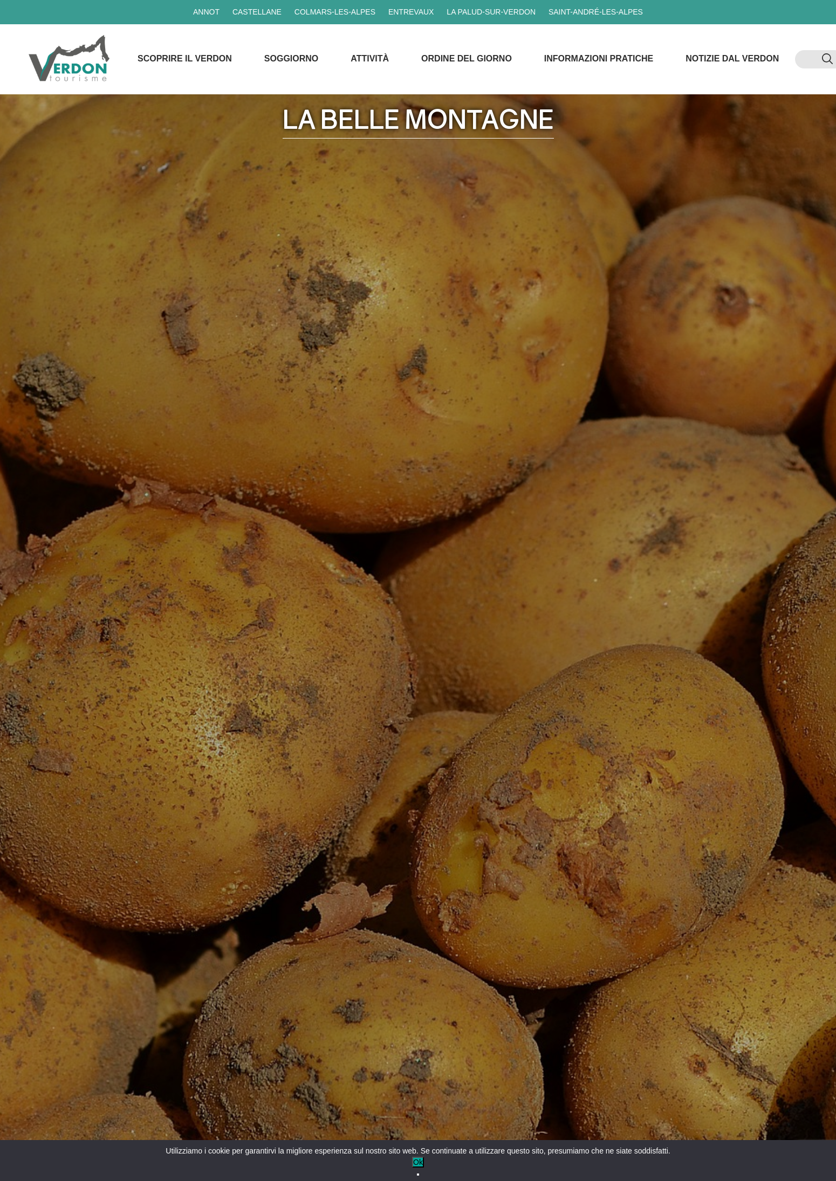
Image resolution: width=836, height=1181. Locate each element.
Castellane (257, 12)
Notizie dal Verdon (732, 58)
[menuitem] (808, 59)
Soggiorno (291, 58)
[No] (418, 1174)
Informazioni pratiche (598, 58)
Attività (370, 58)
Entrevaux (411, 12)
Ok (418, 1162)
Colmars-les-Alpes (334, 12)
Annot (206, 12)
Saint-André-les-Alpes (596, 12)
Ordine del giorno (466, 58)
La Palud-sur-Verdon (491, 12)
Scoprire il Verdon (185, 58)
